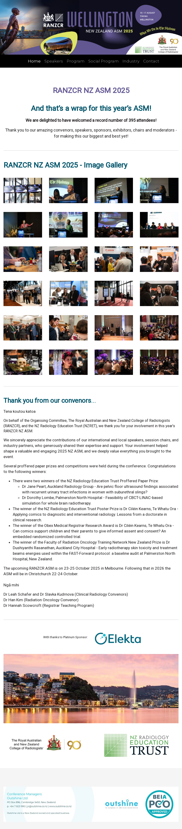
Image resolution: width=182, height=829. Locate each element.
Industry (130, 61)
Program (76, 61)
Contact (151, 61)
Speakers (53, 61)
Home (34, 61)
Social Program (103, 61)
